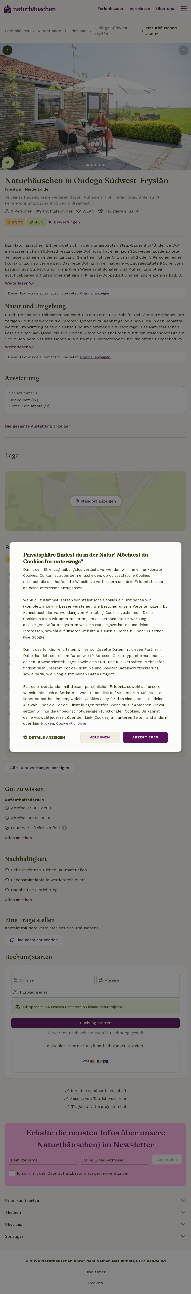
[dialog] (95, 647)
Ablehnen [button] (100, 737)
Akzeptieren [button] (145, 737)
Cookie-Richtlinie (71, 723)
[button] (44, 737)
